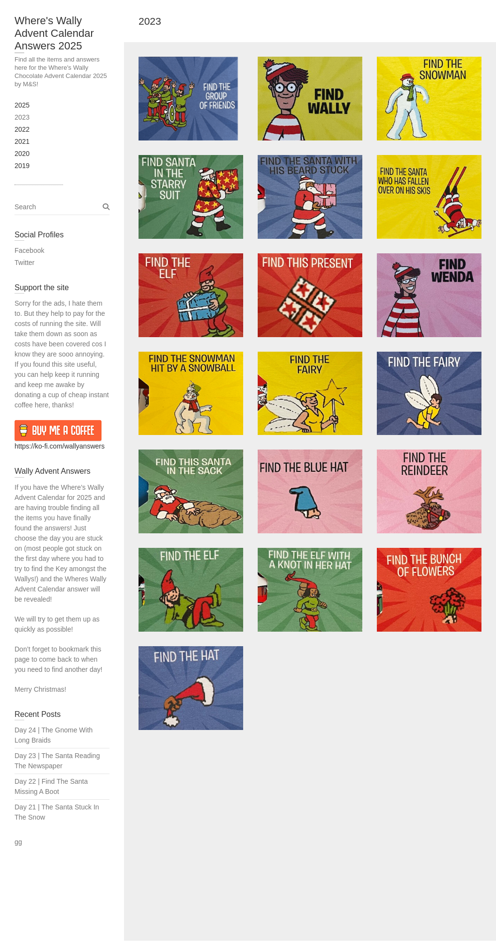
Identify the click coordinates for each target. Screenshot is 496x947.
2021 (22, 141)
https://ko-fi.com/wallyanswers (60, 446)
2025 (22, 105)
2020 (22, 153)
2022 (22, 129)
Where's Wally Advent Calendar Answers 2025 (54, 33)
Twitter (24, 262)
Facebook (29, 250)
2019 (22, 166)
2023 (22, 117)
